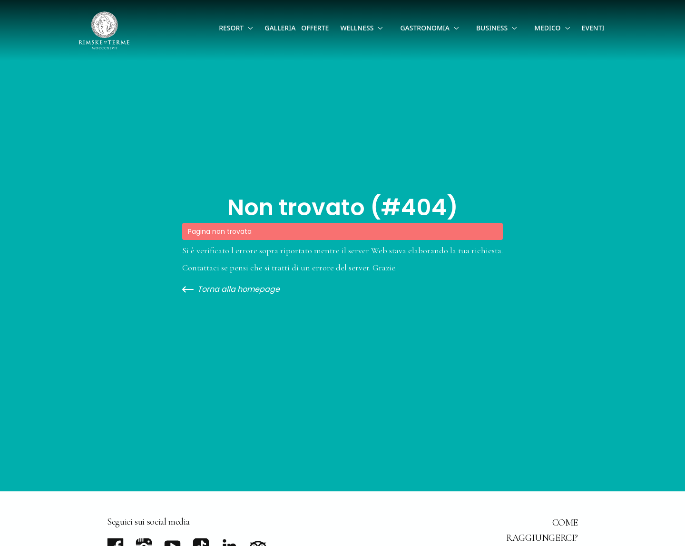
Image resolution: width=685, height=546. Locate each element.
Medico (547, 27)
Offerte (315, 27)
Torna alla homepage (231, 289)
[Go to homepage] (104, 30)
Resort (231, 27)
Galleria (279, 27)
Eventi (593, 27)
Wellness (356, 27)
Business (492, 27)
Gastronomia (425, 27)
